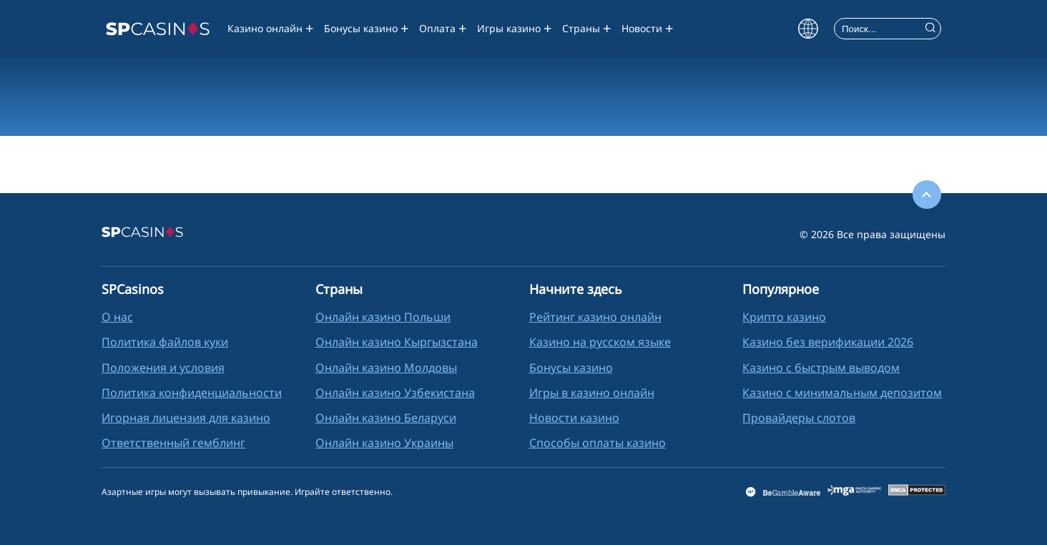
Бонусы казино (361, 28)
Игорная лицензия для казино (186, 418)
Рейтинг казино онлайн (595, 317)
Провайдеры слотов (798, 418)
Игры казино (509, 28)
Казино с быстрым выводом (821, 367)
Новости (641, 28)
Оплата (437, 28)
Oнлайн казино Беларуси (385, 418)
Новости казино (574, 418)
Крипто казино (784, 317)
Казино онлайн (265, 28)
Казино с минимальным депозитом (842, 393)
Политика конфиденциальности (192, 393)
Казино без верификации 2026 (827, 342)
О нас (117, 317)
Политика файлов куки (165, 342)
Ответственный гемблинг (173, 443)
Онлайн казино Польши (383, 317)
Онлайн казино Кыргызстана (396, 342)
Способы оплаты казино (597, 443)
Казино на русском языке (600, 342)
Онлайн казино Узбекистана (395, 393)
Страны (581, 28)
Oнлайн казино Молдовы (386, 367)
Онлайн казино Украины (384, 443)
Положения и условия (163, 367)
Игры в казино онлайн (591, 393)
